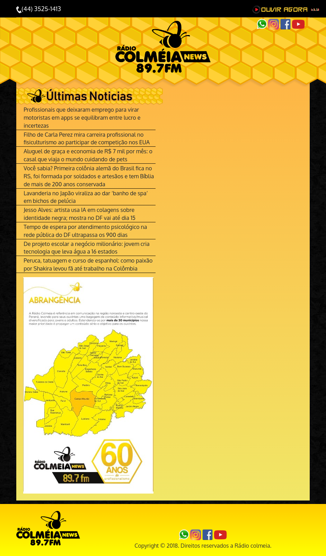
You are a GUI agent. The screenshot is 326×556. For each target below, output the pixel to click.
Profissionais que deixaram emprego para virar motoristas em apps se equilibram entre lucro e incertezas (82, 117)
